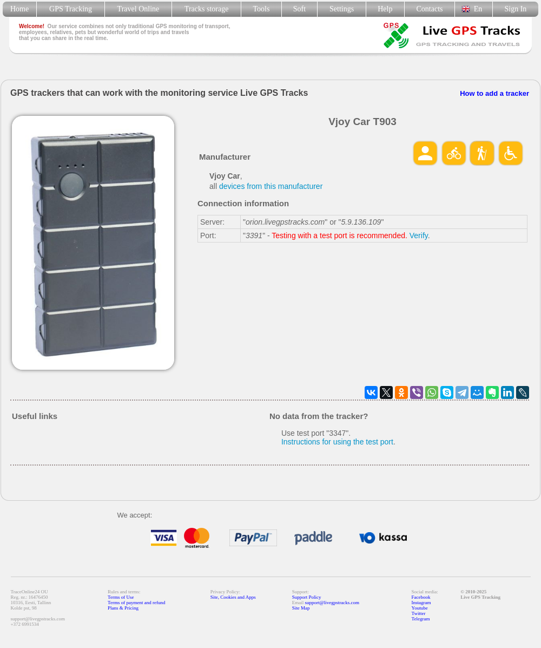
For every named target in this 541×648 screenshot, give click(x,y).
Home (19, 9)
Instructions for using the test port (337, 441)
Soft (299, 9)
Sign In (515, 9)
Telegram (421, 618)
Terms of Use (121, 597)
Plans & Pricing (123, 608)
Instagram (421, 602)
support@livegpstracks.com (332, 602)
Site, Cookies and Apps (233, 597)
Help (385, 9)
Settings (342, 9)
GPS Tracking (70, 9)
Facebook (421, 597)
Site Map (301, 608)
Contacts (430, 9)
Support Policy (306, 597)
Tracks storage (206, 9)
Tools (261, 9)
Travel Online (138, 9)
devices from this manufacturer (270, 186)
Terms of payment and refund (136, 602)
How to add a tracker (494, 93)
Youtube (420, 608)
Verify (419, 235)
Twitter (419, 613)
